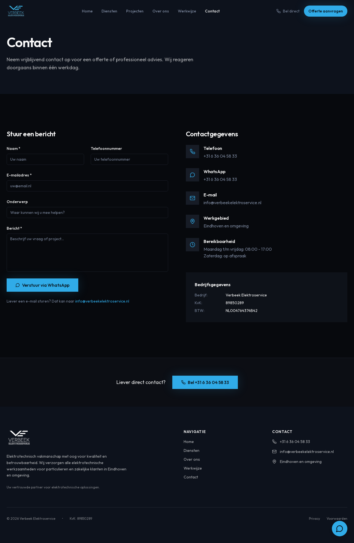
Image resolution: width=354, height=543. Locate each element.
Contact (212, 11)
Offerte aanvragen (325, 11)
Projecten (135, 11)
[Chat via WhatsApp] (339, 528)
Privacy (314, 518)
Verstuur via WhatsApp (42, 285)
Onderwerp (17, 201)
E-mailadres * (19, 175)
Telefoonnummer (106, 148)
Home (87, 11)
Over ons (160, 11)
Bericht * (14, 228)
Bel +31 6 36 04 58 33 (205, 382)
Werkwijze (187, 11)
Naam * (13, 148)
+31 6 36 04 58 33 (220, 156)
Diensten (109, 11)
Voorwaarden (337, 518)
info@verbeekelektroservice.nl (102, 301)
